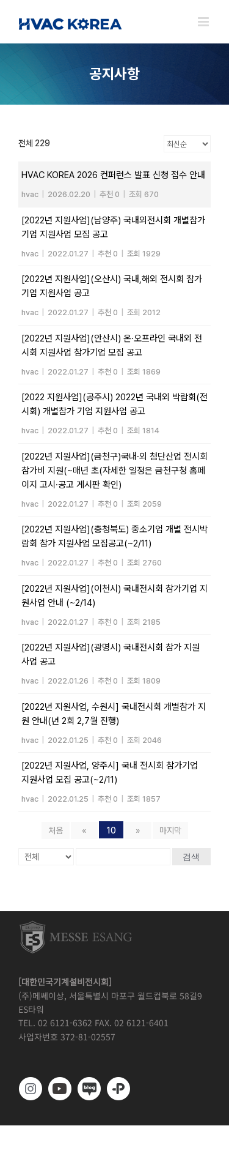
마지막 (170, 830)
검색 (191, 857)
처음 (55, 830)
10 (111, 830)
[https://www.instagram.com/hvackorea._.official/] (30, 1088)
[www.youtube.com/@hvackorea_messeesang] (60, 1088)
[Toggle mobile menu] (204, 21)
